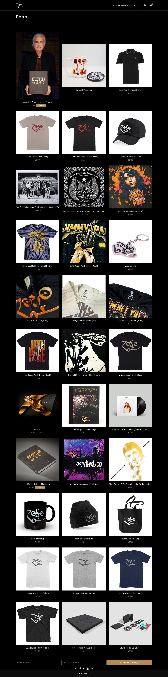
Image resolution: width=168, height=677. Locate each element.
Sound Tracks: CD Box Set (130, 648)
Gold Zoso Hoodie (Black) (37, 320)
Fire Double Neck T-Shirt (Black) (37, 375)
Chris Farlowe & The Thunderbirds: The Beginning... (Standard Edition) (138, 484)
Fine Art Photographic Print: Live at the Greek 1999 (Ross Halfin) (43, 207)
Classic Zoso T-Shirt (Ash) (37, 157)
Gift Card (37, 429)
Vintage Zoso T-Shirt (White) (37, 593)
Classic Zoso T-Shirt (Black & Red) (84, 157)
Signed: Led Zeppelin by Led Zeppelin (37, 102)
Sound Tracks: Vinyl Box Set (83, 648)
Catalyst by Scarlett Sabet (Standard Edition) (130, 429)
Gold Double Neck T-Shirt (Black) (84, 266)
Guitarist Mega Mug (84, 90)
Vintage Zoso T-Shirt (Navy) (130, 593)
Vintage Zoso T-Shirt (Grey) (84, 593)
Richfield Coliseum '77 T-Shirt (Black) (84, 375)
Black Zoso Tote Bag (130, 539)
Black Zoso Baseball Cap (131, 157)
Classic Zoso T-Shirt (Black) (37, 648)
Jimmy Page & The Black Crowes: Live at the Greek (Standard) (88, 211)
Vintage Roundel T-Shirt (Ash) (84, 320)
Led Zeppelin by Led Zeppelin (37, 484)
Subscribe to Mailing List (129, 662)
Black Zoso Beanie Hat (84, 539)
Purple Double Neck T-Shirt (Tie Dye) (37, 266)
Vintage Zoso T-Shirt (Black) (130, 375)
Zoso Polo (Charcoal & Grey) (130, 90)
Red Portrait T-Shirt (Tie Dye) (130, 211)
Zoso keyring (130, 266)
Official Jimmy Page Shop (125, 5)
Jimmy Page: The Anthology (84, 429)
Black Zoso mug (37, 539)
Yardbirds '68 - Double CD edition (84, 484)
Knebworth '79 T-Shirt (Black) (130, 320)
